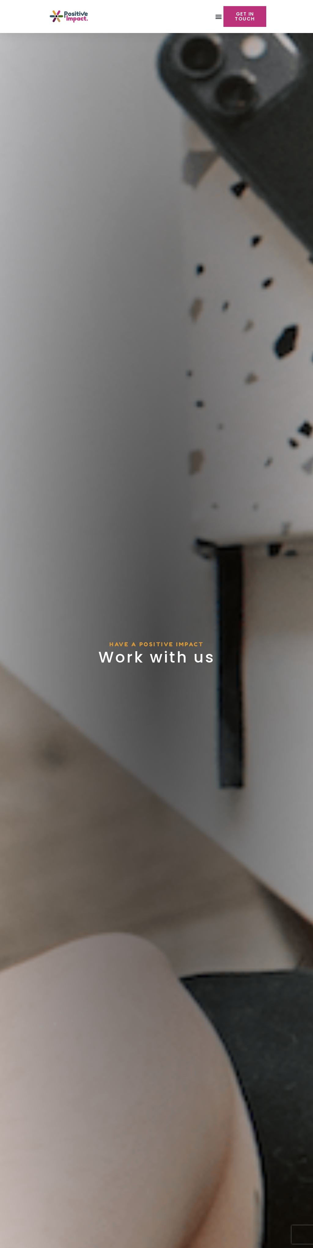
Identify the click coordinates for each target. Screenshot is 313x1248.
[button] (218, 17)
